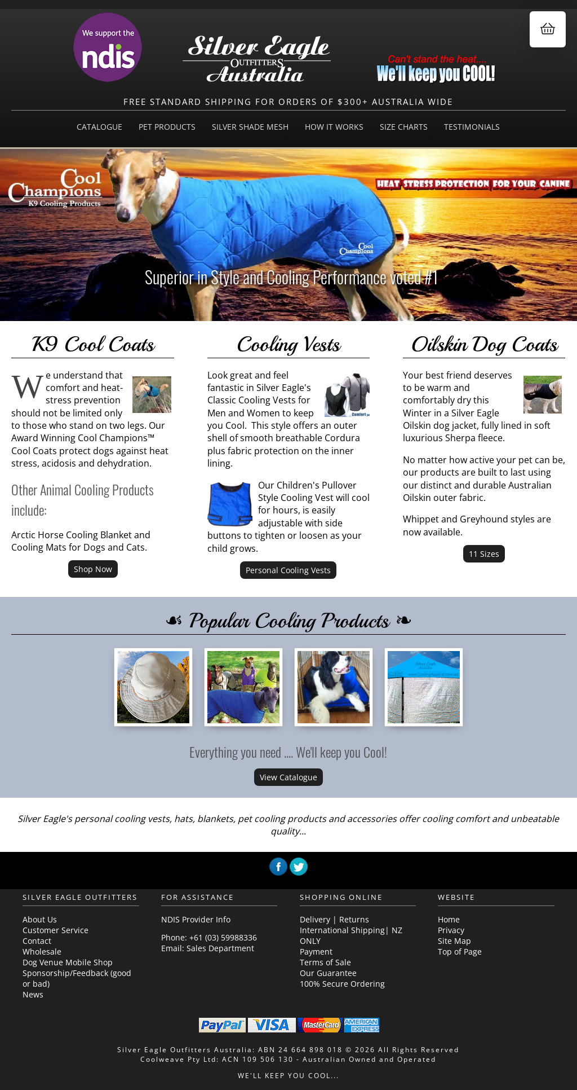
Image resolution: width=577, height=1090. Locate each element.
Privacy (451, 930)
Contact (37, 940)
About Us (40, 919)
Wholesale (42, 951)
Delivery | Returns (334, 919)
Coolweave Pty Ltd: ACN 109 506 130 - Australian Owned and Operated (288, 1059)
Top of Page (460, 951)
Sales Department (220, 948)
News (33, 994)
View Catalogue (288, 777)
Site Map (454, 940)
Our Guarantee (328, 973)
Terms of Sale (325, 962)
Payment (316, 951)
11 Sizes (484, 553)
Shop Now (93, 569)
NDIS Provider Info (195, 919)
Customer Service (55, 930)
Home (449, 919)
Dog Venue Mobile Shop (68, 962)
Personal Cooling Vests (288, 570)
